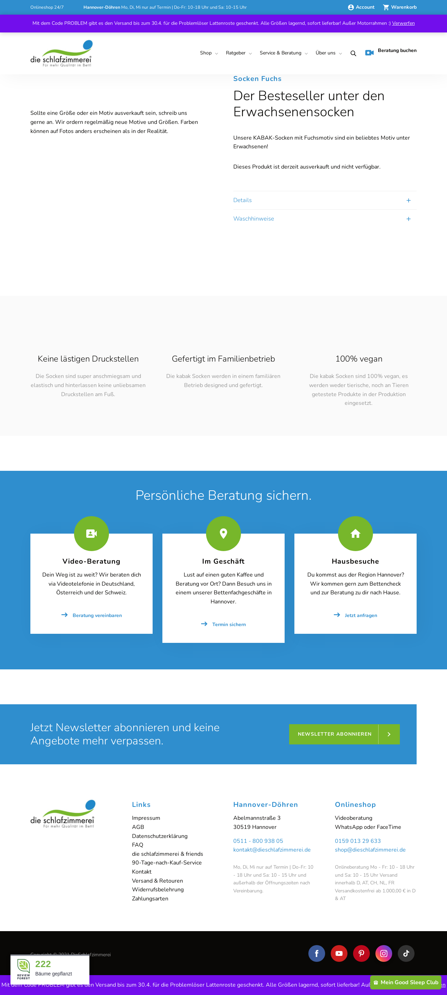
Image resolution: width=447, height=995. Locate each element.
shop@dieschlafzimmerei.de (370, 850)
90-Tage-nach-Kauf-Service (167, 863)
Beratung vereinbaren (97, 615)
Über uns (326, 53)
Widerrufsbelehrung (158, 889)
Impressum (146, 818)
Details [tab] (242, 200)
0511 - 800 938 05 (258, 841)
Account (361, 7)
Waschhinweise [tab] (253, 219)
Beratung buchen (391, 52)
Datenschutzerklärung (160, 836)
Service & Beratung (280, 53)
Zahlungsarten (150, 899)
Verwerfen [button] (403, 23)
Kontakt (142, 872)
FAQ (137, 845)
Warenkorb (400, 7)
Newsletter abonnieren (335, 734)
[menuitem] (208, 53)
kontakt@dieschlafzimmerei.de (272, 850)
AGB (138, 827)
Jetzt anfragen (361, 615)
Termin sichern (229, 624)
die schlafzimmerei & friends (167, 854)
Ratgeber (236, 53)
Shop (206, 53)
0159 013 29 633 (358, 841)
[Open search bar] (352, 53)
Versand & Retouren (157, 881)
